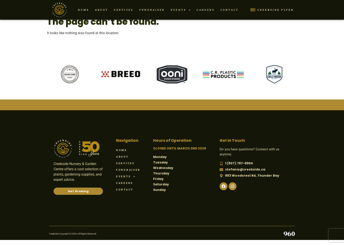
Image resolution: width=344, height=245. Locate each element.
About (101, 9)
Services (123, 9)
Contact (229, 9)
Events (181, 10)
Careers (206, 9)
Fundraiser (152, 9)
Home (83, 9)
